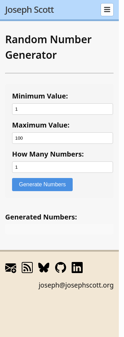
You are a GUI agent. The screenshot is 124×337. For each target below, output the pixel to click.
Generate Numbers (42, 184)
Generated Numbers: (41, 217)
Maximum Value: (41, 125)
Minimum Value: (40, 96)
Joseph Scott (29, 9)
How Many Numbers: (48, 154)
